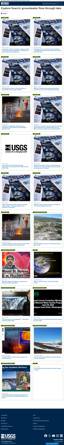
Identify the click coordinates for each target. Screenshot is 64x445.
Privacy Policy (36, 418)
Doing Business (4, 429)
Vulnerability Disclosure (6, 426)
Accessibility (4, 415)
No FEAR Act (4, 423)
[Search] (58, 3)
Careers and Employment (39, 426)
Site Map (3, 420)
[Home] (5, 4)
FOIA (34, 415)
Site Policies (4, 418)
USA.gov (35, 423)
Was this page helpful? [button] (52, 443)
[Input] (50, 3)
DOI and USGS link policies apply (41, 420)
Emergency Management (39, 429)
